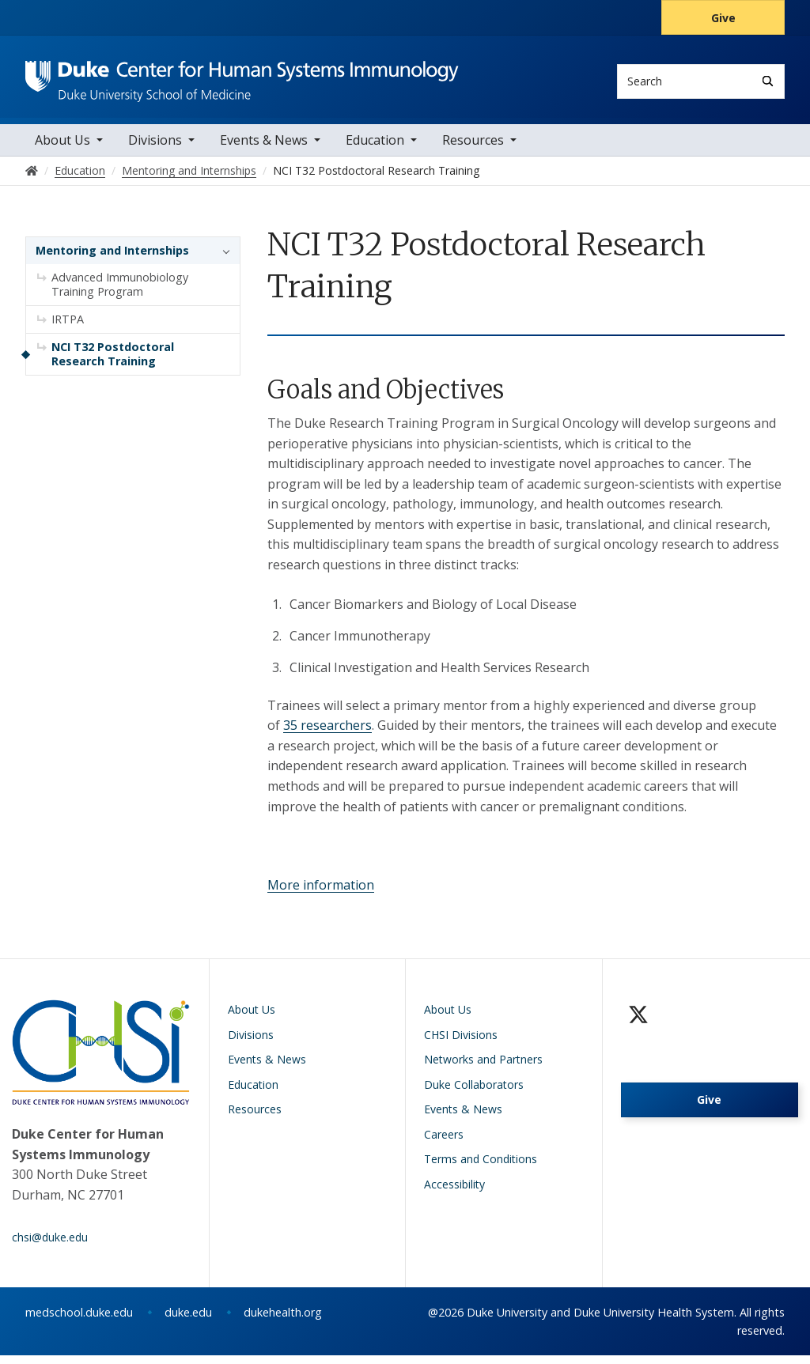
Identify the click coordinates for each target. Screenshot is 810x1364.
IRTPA (67, 328)
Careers (444, 1143)
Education (375, 149)
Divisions (155, 149)
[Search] (768, 81)
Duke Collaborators (474, 1093)
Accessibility (454, 1192)
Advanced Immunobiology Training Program (119, 293)
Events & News (264, 149)
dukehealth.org (283, 1320)
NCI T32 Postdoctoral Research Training (112, 363)
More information (320, 893)
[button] (222, 260)
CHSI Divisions (461, 1043)
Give (723, 17)
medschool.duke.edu (79, 1320)
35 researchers (327, 734)
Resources (473, 149)
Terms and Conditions (480, 1168)
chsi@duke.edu (50, 1245)
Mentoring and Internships (112, 259)
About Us (62, 149)
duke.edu (188, 1320)
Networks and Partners (483, 1068)
